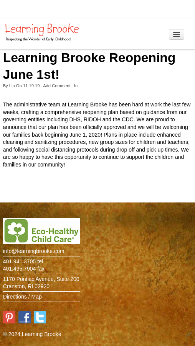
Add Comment (57, 85)
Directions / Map (22, 297)
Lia (12, 85)
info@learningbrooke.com (33, 251)
